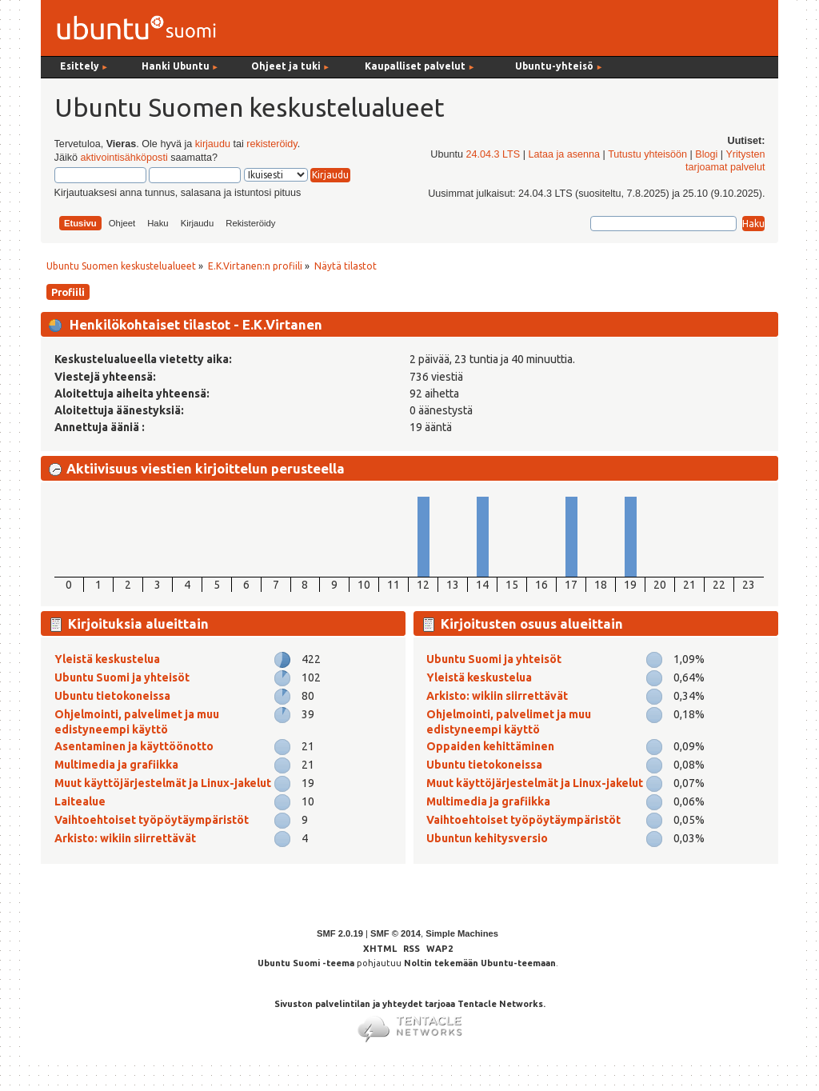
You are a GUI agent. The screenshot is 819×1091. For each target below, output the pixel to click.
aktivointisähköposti (123, 157)
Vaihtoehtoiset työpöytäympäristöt (151, 819)
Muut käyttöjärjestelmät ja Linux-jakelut (162, 783)
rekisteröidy (271, 144)
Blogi (706, 154)
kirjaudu (212, 144)
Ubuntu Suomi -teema (306, 963)
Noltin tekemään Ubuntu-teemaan (480, 963)
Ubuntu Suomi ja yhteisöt (122, 677)
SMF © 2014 (395, 933)
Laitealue (80, 801)
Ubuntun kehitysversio (487, 838)
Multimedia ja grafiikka (116, 764)
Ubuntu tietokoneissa (112, 695)
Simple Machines (461, 933)
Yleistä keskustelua (107, 659)
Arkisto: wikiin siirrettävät (125, 838)
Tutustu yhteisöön (647, 154)
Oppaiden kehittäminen (490, 746)
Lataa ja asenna (564, 154)
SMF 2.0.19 (340, 933)
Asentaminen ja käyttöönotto (134, 746)
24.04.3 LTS (492, 154)
